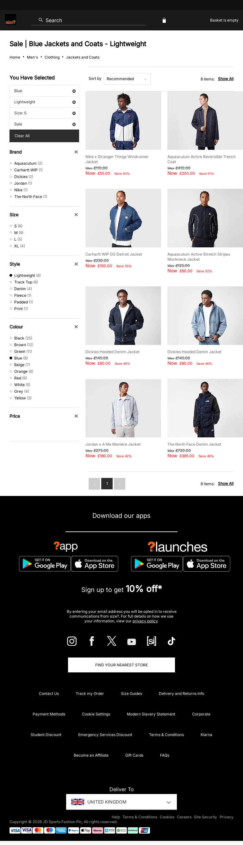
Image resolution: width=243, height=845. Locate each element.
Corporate (201, 714)
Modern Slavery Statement (151, 714)
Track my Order (90, 693)
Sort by (95, 78)
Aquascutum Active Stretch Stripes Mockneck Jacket (198, 257)
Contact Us (49, 693)
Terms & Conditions (166, 734)
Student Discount (46, 734)
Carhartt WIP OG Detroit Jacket (113, 254)
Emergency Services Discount (105, 734)
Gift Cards (134, 755)
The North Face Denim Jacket (194, 444)
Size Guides (131, 693)
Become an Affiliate (91, 755)
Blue (45, 90)
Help (116, 817)
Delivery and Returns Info (181, 693)
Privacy (227, 817)
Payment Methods (49, 714)
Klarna (206, 734)
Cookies (167, 817)
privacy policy (145, 621)
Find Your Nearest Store (121, 665)
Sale (45, 124)
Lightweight (45, 101)
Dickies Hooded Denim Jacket (112, 351)
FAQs (164, 755)
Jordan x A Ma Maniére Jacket (112, 444)
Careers (184, 817)
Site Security (205, 817)
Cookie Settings (96, 714)
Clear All (22, 135)
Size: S (45, 113)
